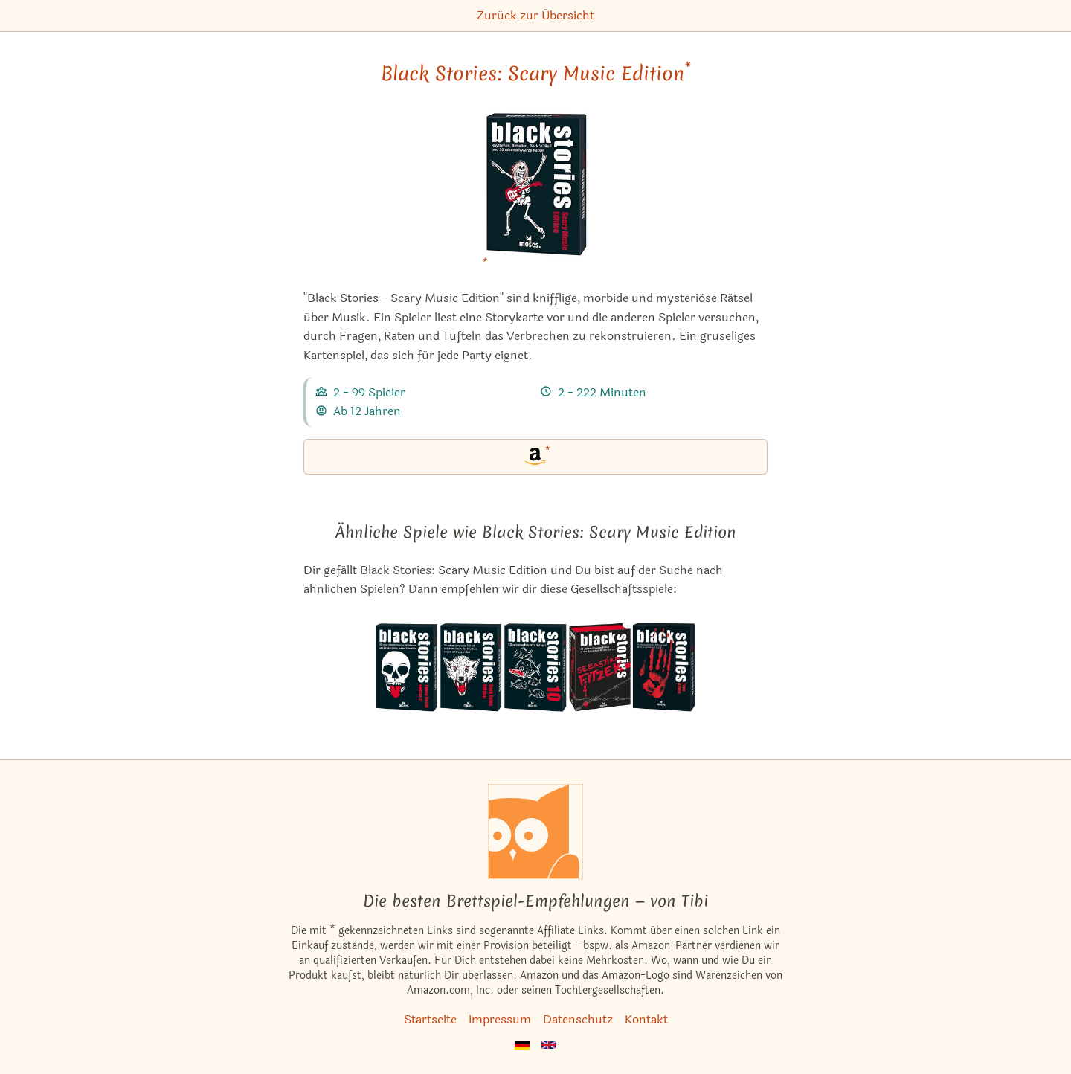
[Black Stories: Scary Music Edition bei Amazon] (535, 193)
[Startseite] (535, 831)
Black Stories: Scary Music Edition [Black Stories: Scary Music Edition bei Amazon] (536, 73)
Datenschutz (578, 1019)
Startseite (430, 1019)
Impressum (500, 1019)
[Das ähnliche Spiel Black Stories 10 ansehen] (535, 667)
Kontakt (646, 1019)
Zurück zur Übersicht (535, 15)
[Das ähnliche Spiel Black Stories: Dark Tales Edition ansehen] (472, 667)
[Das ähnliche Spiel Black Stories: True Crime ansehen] (663, 667)
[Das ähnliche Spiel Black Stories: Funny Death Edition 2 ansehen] (407, 667)
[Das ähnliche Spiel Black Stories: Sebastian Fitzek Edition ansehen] (600, 667)
